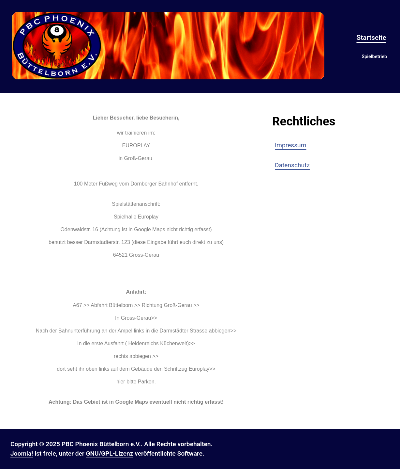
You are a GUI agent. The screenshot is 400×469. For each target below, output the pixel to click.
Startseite (371, 37)
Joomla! (21, 453)
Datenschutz (292, 165)
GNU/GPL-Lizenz (109, 453)
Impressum (290, 145)
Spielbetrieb (374, 56)
